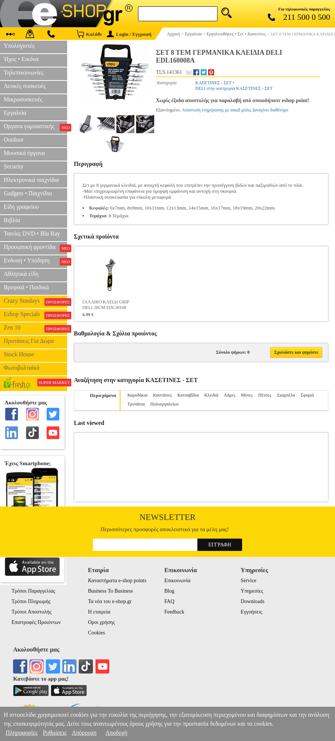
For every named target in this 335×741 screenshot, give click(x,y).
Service (248, 580)
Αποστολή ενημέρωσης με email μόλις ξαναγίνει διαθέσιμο (235, 110)
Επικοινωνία (177, 580)
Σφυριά (307, 395)
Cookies (96, 633)
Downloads (252, 601)
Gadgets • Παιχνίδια (28, 193)
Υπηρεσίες (252, 591)
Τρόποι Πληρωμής (31, 601)
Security (14, 166)
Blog (169, 591)
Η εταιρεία (99, 612)
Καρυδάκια (137, 395)
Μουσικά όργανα (24, 153)
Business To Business (110, 591)
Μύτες (247, 395)
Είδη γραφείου (21, 207)
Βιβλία (12, 220)
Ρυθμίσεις (54, 732)
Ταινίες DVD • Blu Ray (32, 233)
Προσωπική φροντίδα (35, 248)
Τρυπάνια (136, 404)
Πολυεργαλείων (164, 404)
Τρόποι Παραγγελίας (33, 591)
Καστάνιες (162, 395)
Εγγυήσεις (251, 612)
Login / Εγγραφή (129, 34)
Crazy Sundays (35, 301)
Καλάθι (88, 33)
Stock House (19, 354)
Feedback (174, 612)
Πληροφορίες (22, 732)
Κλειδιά (211, 395)
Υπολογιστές (19, 45)
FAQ (169, 601)
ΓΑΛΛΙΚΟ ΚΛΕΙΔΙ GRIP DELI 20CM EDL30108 (105, 304)
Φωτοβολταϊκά (22, 368)
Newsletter (168, 517)
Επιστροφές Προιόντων (36, 622)
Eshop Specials (35, 315)
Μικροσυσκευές (23, 99)
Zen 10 (35, 328)
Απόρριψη (84, 732)
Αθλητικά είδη (21, 274)
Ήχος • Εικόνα (21, 59)
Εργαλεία (15, 113)
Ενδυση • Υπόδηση (35, 261)
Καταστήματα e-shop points (117, 580)
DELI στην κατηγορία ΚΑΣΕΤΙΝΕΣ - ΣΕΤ (234, 88)
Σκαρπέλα (286, 395)
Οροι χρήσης (101, 622)
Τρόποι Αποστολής (31, 612)
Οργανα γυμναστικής (35, 127)
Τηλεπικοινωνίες (24, 72)
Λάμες (229, 395)
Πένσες (264, 395)
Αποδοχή (117, 732)
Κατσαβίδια (188, 395)
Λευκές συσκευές (25, 86)
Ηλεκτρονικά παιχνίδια (31, 180)
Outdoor (14, 139)
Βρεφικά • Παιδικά (26, 287)
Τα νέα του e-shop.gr (110, 601)
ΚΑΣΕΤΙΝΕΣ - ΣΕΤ (213, 82)
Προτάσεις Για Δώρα (29, 341)
